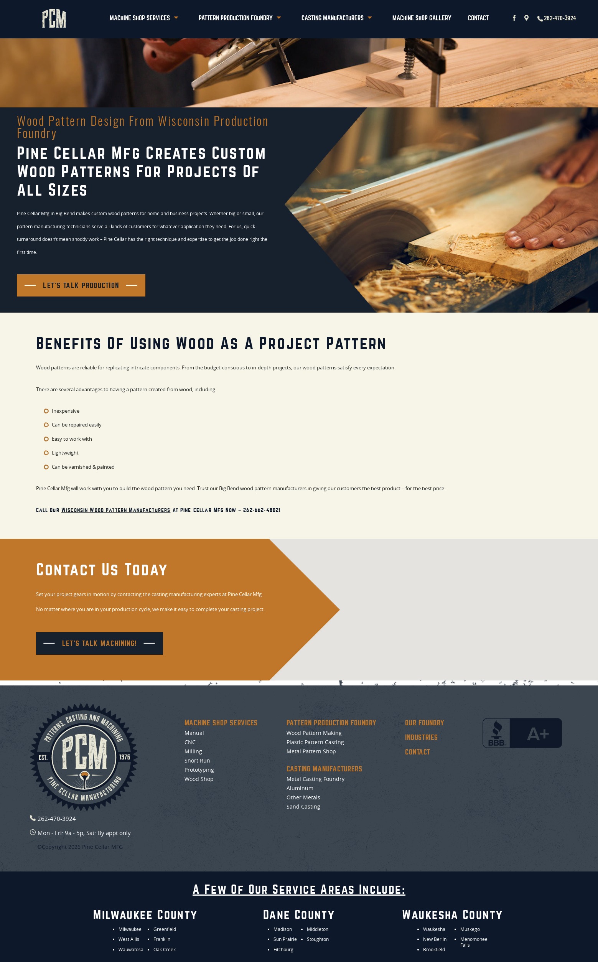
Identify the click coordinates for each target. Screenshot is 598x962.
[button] (469, 605)
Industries (421, 737)
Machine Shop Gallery (421, 18)
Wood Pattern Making (314, 733)
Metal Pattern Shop (311, 751)
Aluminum (300, 788)
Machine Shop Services (144, 18)
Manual (194, 733)
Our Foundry (424, 723)
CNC (190, 742)
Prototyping (199, 770)
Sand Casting (303, 806)
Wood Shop (199, 779)
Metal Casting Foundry (315, 779)
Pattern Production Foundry (240, 18)
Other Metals (303, 797)
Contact (478, 18)
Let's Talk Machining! (99, 643)
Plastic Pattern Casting (315, 742)
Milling (193, 751)
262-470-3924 (556, 18)
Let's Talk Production (81, 285)
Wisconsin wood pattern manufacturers (115, 510)
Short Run (197, 760)
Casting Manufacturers (336, 18)
